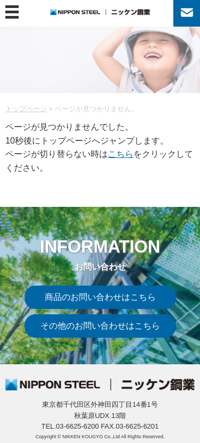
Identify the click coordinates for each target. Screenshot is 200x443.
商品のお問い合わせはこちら (100, 297)
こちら (120, 153)
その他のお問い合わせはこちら (100, 325)
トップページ (26, 109)
